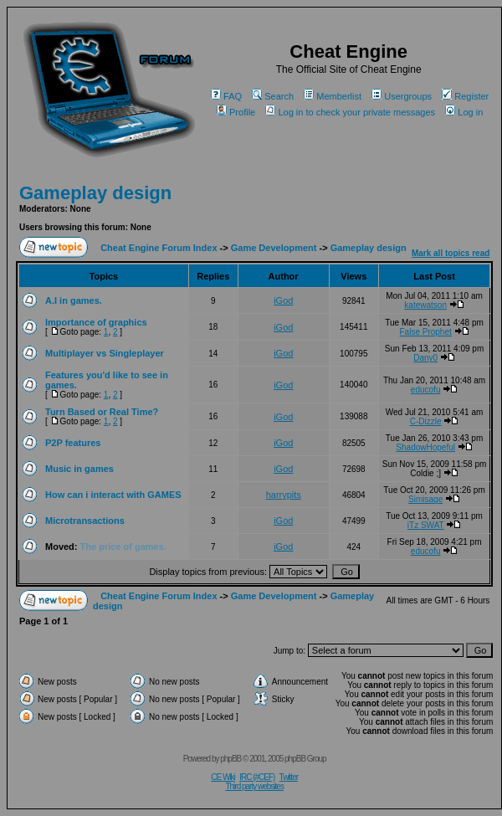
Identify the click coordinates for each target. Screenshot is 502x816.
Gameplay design (95, 192)
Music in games (79, 469)
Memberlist (332, 96)
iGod (283, 300)
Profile (236, 112)
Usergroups (401, 96)
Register (465, 96)
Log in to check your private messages (350, 112)
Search (273, 96)
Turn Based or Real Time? (101, 412)
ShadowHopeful (425, 447)
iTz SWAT (425, 525)
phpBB (230, 758)
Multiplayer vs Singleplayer (104, 353)
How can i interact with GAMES (113, 495)
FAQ (226, 96)
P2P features (72, 443)
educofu (426, 389)
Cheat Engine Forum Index (158, 248)
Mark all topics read (450, 253)
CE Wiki (223, 777)
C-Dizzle (426, 421)
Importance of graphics (96, 322)
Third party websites (254, 786)
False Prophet (426, 331)
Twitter (288, 777)
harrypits (283, 495)
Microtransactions (85, 521)
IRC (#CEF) (256, 777)
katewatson (425, 305)
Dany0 (425, 357)
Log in (464, 112)
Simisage (425, 499)
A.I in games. (73, 300)
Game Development (274, 248)
